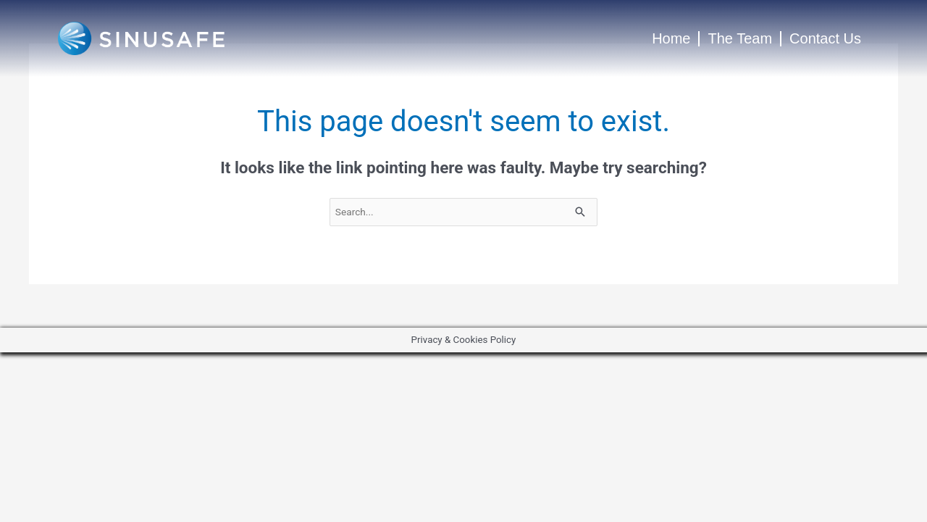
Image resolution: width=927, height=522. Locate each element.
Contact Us (825, 38)
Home (671, 38)
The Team (740, 38)
